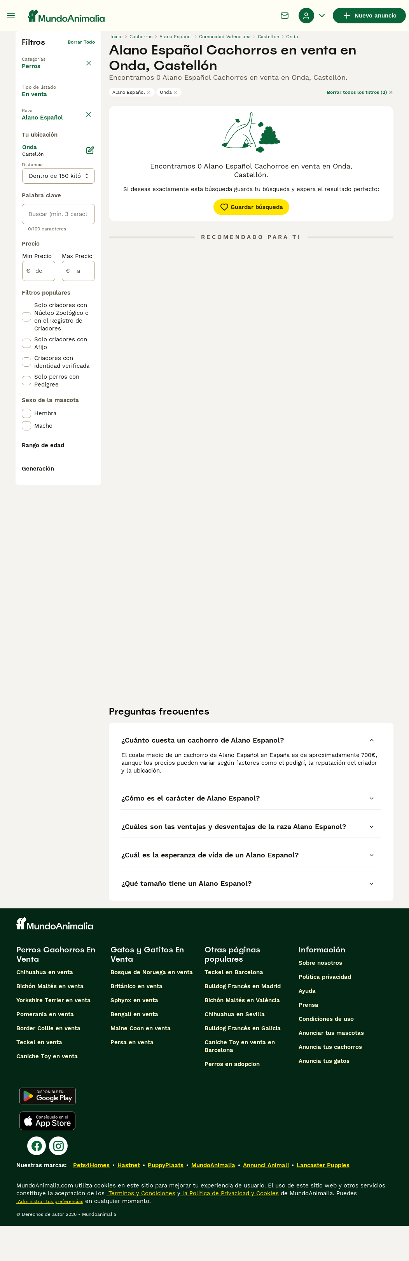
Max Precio (77, 459)
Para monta (45, 136)
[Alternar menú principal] (11, 15)
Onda (169, 92)
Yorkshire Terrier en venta (53, 1035)
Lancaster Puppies (323, 1200)
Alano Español (131, 92)
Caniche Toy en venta (47, 1091)
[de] (38, 474)
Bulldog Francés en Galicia (242, 1063)
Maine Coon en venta (140, 1063)
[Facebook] (36, 1180)
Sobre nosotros (320, 997)
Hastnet (128, 1200)
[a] (78, 474)
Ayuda (307, 1025)
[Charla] (284, 15)
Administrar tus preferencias (49, 1236)
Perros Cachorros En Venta (55, 989)
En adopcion (45, 118)
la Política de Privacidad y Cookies (229, 1228)
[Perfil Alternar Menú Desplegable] (313, 15)
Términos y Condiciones (141, 1228)
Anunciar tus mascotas (331, 1067)
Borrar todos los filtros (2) (360, 92)
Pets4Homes (91, 1200)
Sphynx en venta (134, 1035)
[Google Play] (47, 1131)
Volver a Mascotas (44, 54)
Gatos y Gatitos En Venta (147, 989)
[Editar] (90, 353)
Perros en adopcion (232, 1099)
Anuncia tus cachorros (330, 1081)
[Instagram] (58, 1180)
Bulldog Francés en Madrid (242, 1021)
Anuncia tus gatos (324, 1095)
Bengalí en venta (134, 1049)
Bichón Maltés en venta (50, 1021)
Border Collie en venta (48, 1063)
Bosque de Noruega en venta (151, 1007)
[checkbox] (26, 192)
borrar (87, 155)
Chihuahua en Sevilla (234, 1049)
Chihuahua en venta (44, 1007)
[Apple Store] (47, 1156)
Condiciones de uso (326, 1053)
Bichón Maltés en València (242, 1035)
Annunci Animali (266, 1200)
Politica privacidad (325, 1011)
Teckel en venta (39, 1077)
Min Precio (37, 459)
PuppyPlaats (166, 1200)
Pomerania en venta (45, 1049)
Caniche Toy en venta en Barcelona (239, 1081)
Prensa (308, 1039)
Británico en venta (136, 1021)
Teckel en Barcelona (233, 1007)
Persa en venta (132, 1077)
